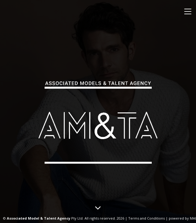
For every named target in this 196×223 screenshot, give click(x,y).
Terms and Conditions (146, 218)
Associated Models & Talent (98, 120)
